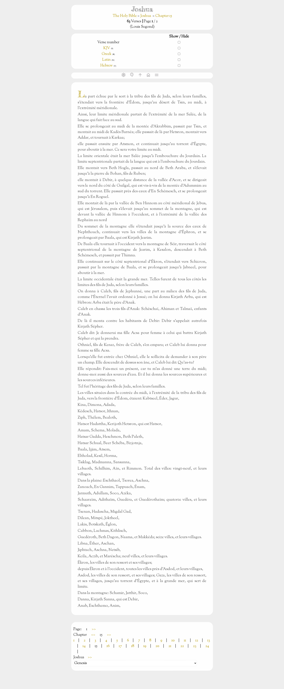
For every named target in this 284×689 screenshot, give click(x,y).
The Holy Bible (125, 16)
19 (144, 646)
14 (84, 646)
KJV (106, 48)
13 (208, 640)
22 (182, 646)
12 (196, 640)
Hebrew (106, 65)
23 (194, 646)
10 (173, 640)
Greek (106, 54)
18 (132, 646)
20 (157, 646)
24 (207, 646)
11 (185, 640)
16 (108, 646)
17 (120, 646)
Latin (106, 60)
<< (93, 635)
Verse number (108, 42)
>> (94, 629)
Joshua (145, 16)
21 (169, 646)
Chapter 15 (163, 16)
